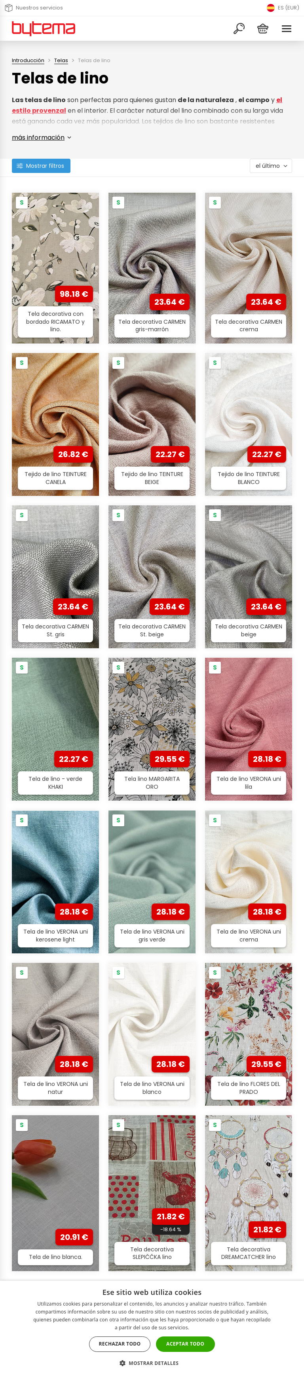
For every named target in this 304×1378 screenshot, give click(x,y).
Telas (61, 60)
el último (268, 166)
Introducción (28, 60)
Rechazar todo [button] (120, 1343)
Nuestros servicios (34, 8)
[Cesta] (263, 28)
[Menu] (286, 28)
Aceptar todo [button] (185, 1343)
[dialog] (152, 1329)
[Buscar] (239, 28)
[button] (152, 1363)
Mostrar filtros (45, 166)
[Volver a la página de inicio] (43, 28)
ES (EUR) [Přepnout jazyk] (283, 8)
